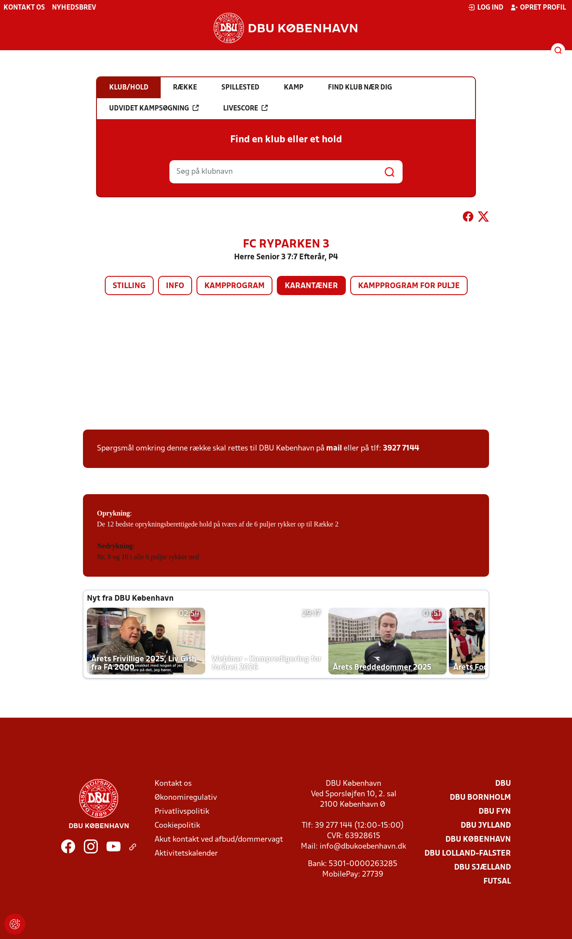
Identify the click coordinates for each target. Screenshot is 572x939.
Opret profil (538, 7)
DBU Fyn (495, 811)
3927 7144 (401, 448)
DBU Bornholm (480, 797)
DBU (503, 784)
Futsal (497, 881)
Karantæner (311, 286)
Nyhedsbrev (74, 8)
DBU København (478, 839)
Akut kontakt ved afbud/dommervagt (219, 839)
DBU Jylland (486, 825)
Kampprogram (234, 286)
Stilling (129, 286)
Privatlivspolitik (182, 811)
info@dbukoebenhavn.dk (363, 846)
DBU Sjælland (482, 867)
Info (175, 286)
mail (334, 448)
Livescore (245, 108)
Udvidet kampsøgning (154, 108)
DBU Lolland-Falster (467, 853)
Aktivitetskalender (186, 853)
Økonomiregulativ (186, 797)
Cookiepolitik (177, 825)
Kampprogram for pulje (409, 286)
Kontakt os (24, 8)
